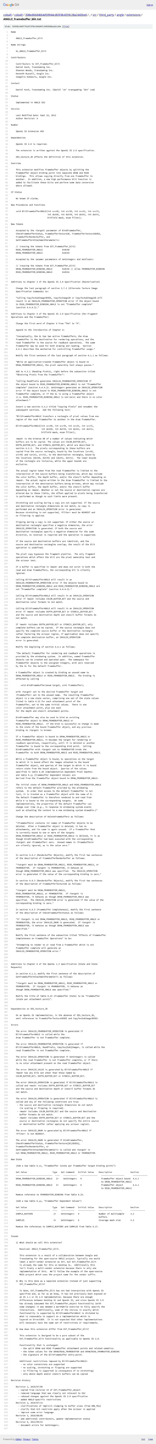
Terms (35, 1439)
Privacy (26, 1439)
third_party (106, 15)
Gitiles (18, 1439)
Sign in (150, 4)
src (95, 15)
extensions (133, 15)
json (150, 1439)
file (65, 26)
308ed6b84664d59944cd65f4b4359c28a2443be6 (56, 15)
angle (120, 15)
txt (143, 1439)
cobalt (7, 15)
